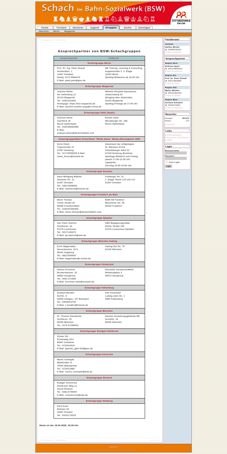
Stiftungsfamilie (174, 135)
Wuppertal (69, 31)
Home (45, 27)
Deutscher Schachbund (178, 137)
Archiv (128, 27)
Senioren (78, 27)
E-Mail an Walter (173, 95)
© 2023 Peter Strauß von (113, 450)
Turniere (61, 27)
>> (154, 40)
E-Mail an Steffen (173, 52)
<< (151, 40)
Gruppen (111, 27)
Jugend (94, 27)
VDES (169, 140)
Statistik (171, 124)
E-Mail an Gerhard (173, 108)
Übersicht (44, 31)
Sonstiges (144, 27)
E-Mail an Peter (172, 83)
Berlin (56, 31)
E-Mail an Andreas (173, 71)
